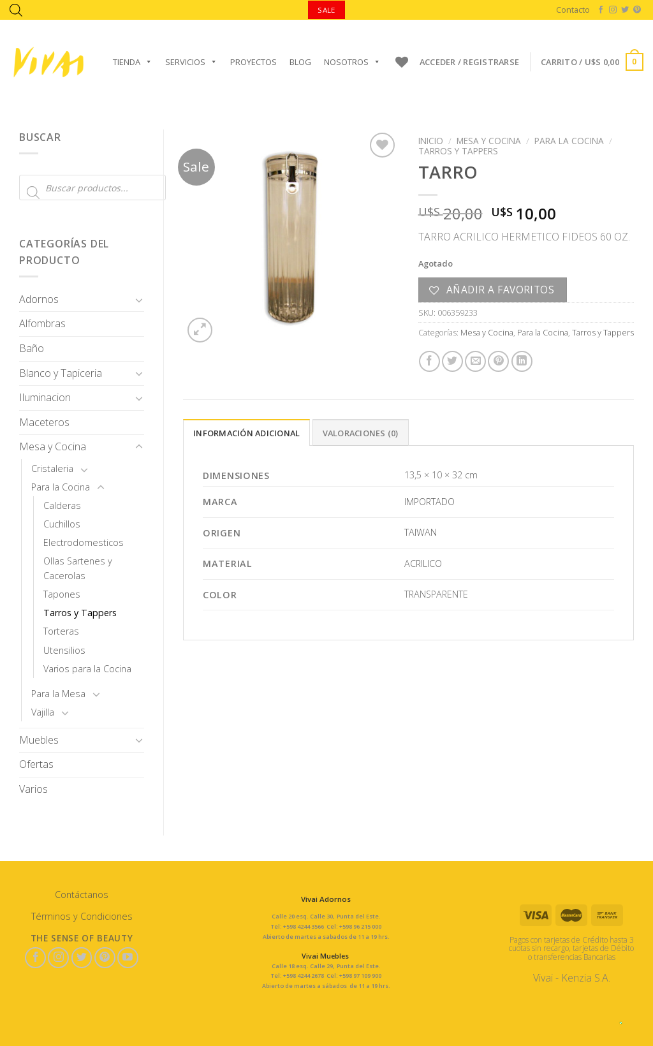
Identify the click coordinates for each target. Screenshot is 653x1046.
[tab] (246, 432)
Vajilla (42, 712)
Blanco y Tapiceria (60, 373)
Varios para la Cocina (87, 669)
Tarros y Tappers (80, 613)
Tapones (61, 594)
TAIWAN (420, 532)
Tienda (132, 62)
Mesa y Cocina (52, 446)
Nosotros (352, 62)
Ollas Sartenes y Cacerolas (77, 568)
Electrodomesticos (83, 542)
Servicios (191, 62)
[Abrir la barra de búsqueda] (16, 10)
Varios (33, 789)
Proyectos (253, 62)
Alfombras (42, 323)
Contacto (573, 9)
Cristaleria (52, 468)
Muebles (39, 740)
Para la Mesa (58, 694)
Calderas (62, 505)
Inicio (430, 141)
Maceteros (44, 422)
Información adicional (246, 433)
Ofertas (36, 764)
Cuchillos (61, 524)
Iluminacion (45, 397)
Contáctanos (81, 894)
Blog (300, 62)
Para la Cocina (60, 487)
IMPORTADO (429, 502)
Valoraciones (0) (361, 433)
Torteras (61, 631)
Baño (31, 348)
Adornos (39, 299)
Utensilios (64, 650)
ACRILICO (423, 563)
